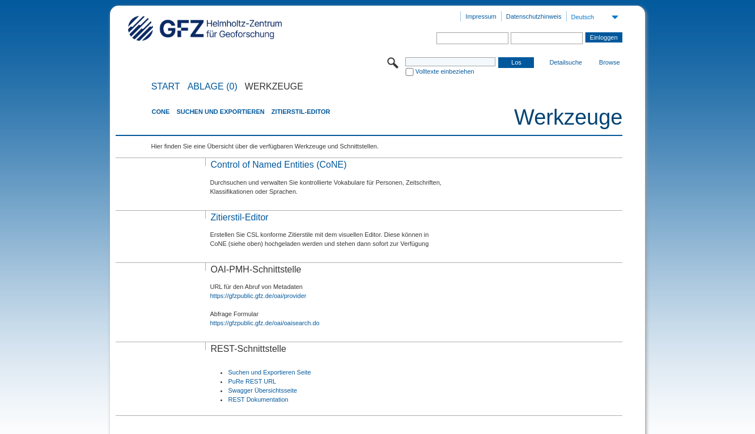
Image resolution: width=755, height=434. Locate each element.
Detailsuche (565, 62)
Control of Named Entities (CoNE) (278, 164)
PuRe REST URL (252, 381)
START (165, 86)
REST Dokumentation (258, 399)
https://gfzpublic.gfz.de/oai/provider (258, 295)
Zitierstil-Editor (301, 111)
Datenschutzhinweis (534, 16)
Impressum (480, 16)
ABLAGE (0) (212, 86)
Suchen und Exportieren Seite (269, 372)
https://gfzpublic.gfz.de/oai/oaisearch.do (264, 323)
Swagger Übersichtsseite (262, 390)
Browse (609, 62)
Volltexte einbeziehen (444, 71)
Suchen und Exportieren (220, 111)
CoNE (160, 111)
